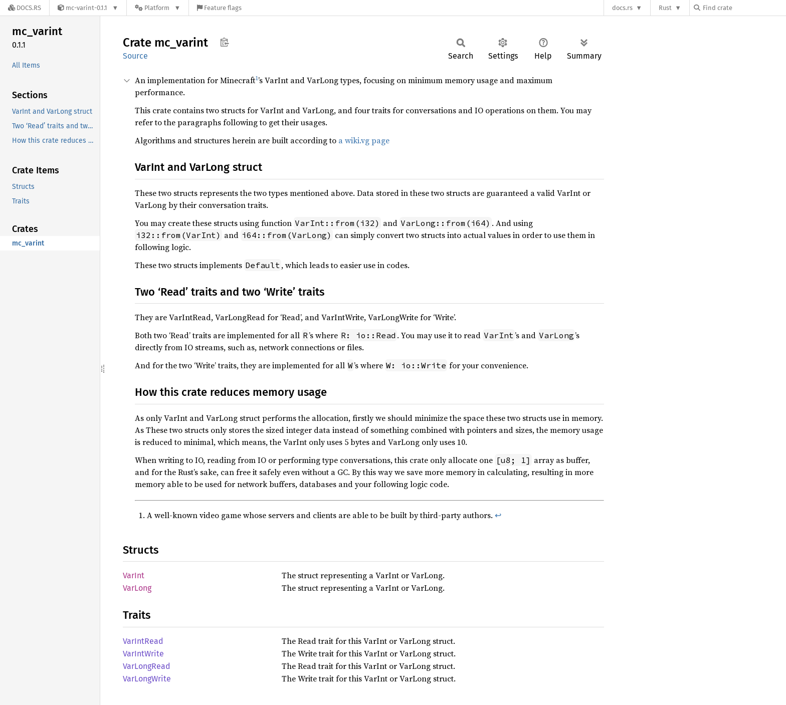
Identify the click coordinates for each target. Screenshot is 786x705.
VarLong (137, 588)
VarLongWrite (147, 678)
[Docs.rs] (24, 8)
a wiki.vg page (363, 140)
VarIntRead (143, 641)
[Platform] (157, 8)
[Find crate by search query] (744, 8)
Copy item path (224, 42)
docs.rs (622, 8)
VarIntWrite (143, 653)
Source (135, 56)
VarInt (133, 575)
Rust (665, 8)
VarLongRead (146, 666)
